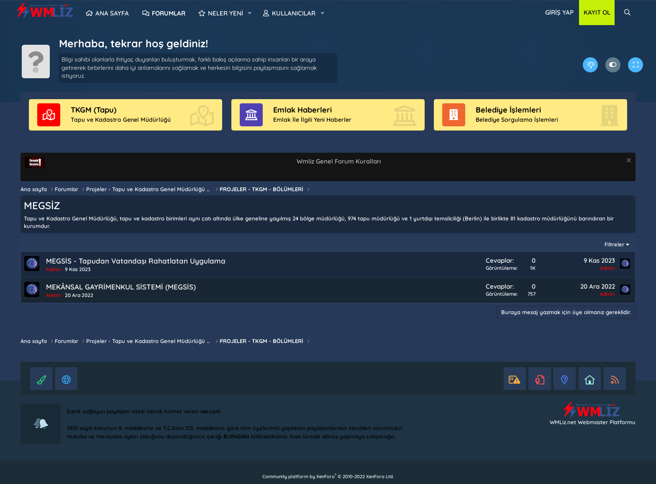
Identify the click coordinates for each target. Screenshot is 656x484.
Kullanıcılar (293, 13)
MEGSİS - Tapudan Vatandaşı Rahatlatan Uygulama (136, 260)
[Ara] (627, 12)
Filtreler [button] (614, 244)
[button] (250, 13)
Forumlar (168, 13)
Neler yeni (225, 13)
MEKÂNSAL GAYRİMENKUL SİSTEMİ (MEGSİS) (121, 286)
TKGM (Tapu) (93, 110)
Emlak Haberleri (302, 110)
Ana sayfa (112, 13)
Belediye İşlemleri (508, 110)
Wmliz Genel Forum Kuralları (339, 161)
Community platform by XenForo (328, 476)
